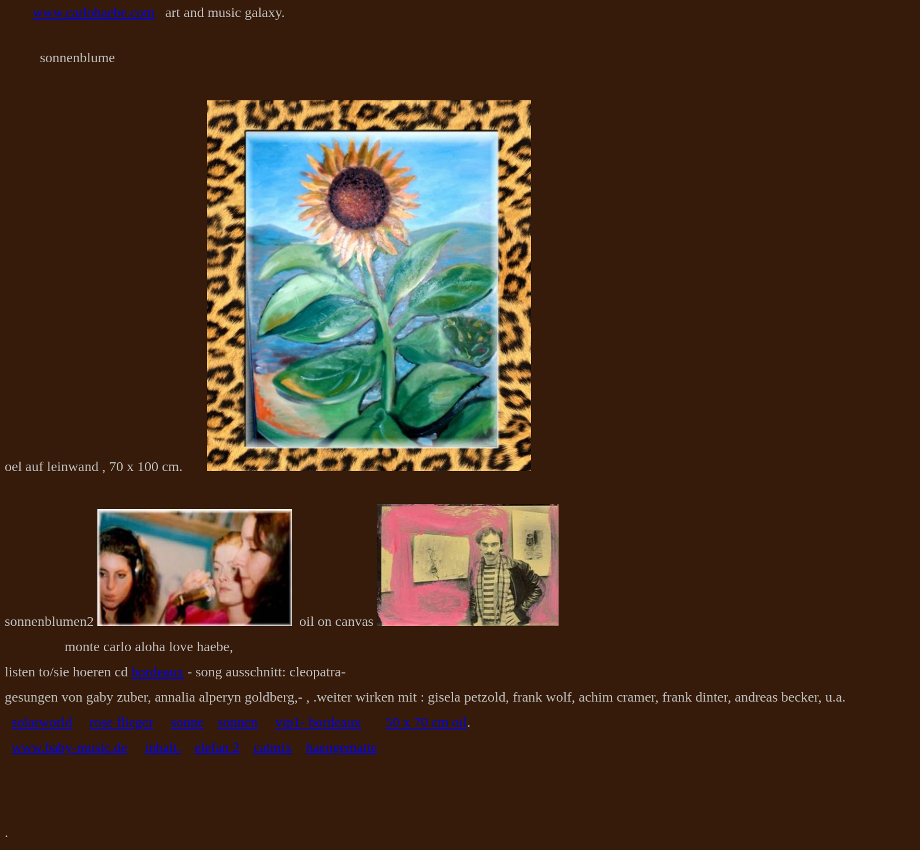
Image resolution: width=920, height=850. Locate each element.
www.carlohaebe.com (94, 12)
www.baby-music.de (69, 747)
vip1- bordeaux (318, 722)
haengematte (341, 747)
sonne (187, 722)
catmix (272, 747)
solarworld (42, 722)
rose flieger (122, 722)
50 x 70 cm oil (426, 722)
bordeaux (157, 671)
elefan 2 (217, 747)
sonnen (238, 722)
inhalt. (163, 747)
